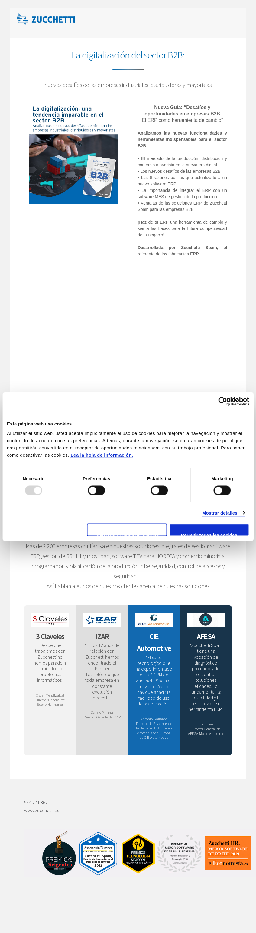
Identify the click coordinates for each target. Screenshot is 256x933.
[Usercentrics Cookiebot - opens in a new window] (222, 401)
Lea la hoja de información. (101, 455)
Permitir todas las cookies (209, 534)
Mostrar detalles (220, 512)
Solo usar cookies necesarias (127, 534)
